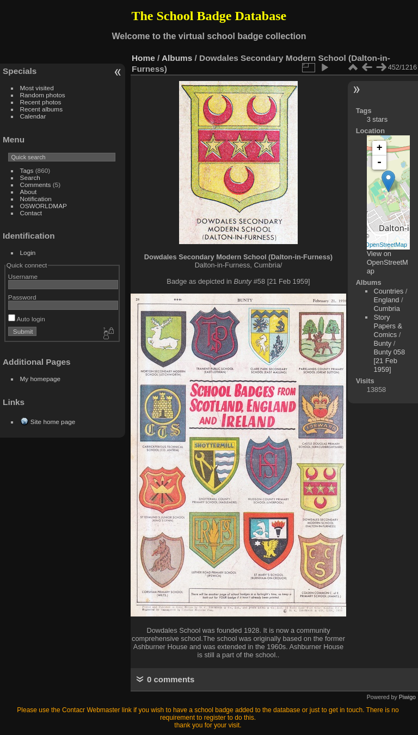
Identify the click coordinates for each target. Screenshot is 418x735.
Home (143, 58)
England (386, 300)
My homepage (40, 378)
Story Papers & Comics (387, 326)
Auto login (26, 318)
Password (22, 297)
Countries (388, 291)
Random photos (42, 94)
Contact (31, 212)
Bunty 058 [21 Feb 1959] (389, 360)
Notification (36, 198)
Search (30, 177)
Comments (35, 184)
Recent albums (41, 109)
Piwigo (407, 697)
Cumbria (386, 308)
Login (28, 252)
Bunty (382, 343)
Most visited (37, 87)
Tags (27, 170)
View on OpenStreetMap (387, 262)
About (28, 191)
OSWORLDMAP (43, 205)
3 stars (377, 119)
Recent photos (41, 101)
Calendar (33, 116)
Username (23, 276)
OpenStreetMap (386, 244)
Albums (177, 58)
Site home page (52, 421)
